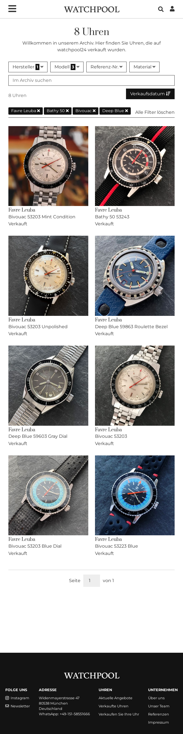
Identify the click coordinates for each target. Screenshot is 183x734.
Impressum (158, 722)
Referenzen (158, 714)
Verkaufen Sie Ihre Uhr (119, 714)
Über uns (156, 698)
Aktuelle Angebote (115, 698)
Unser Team (159, 706)
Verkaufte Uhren (114, 706)
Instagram (17, 698)
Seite (74, 580)
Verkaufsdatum (150, 93)
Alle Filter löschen (155, 112)
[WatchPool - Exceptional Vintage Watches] (92, 8)
